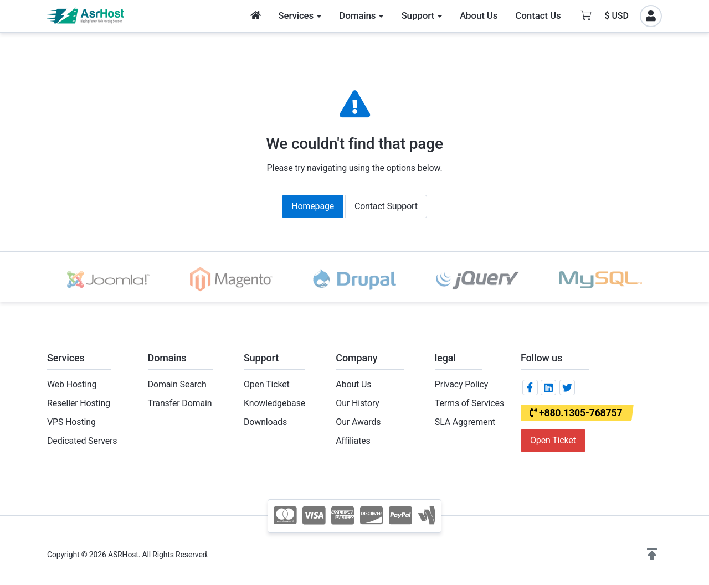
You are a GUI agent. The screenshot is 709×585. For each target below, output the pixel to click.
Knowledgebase (274, 403)
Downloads (265, 422)
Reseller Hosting (78, 403)
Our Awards (358, 422)
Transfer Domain (180, 403)
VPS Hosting (71, 422)
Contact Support (386, 206)
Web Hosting (71, 384)
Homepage (312, 206)
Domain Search (177, 384)
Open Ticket (267, 384)
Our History (357, 403)
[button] (652, 554)
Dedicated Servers (82, 441)
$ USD (616, 16)
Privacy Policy (461, 384)
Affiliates (353, 441)
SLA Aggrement (465, 422)
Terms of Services (469, 403)
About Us (353, 384)
